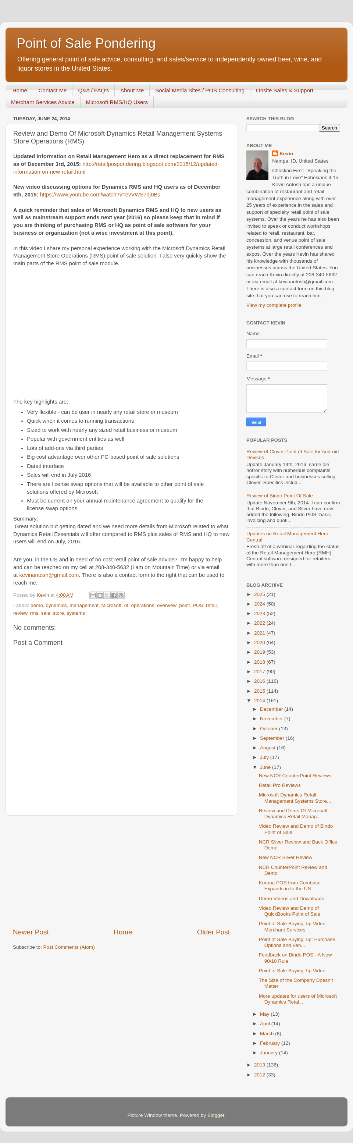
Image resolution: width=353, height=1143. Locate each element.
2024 (260, 604)
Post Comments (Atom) (69, 947)
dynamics (56, 605)
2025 (260, 594)
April (265, 1023)
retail (211, 605)
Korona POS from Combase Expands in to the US (290, 885)
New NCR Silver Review (286, 857)
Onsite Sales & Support (284, 90)
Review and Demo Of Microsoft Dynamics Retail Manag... (293, 813)
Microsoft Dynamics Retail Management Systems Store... (295, 797)
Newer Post (31, 932)
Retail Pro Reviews (280, 785)
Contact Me (53, 90)
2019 (260, 652)
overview (166, 605)
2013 (260, 1065)
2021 (260, 633)
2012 (260, 1075)
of (126, 605)
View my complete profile (274, 305)
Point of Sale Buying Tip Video (292, 970)
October (269, 728)
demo (37, 605)
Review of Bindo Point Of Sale (279, 495)
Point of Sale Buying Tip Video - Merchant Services (294, 926)
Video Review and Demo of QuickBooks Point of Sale (289, 911)
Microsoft (111, 605)
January (269, 1052)
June (266, 767)
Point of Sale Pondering (86, 43)
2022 (260, 623)
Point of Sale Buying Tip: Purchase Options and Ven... (297, 942)
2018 (260, 662)
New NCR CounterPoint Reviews (295, 775)
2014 (260, 700)
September (273, 738)
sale (45, 613)
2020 (260, 642)
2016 (260, 681)
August (268, 747)
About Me (132, 90)
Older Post (213, 932)
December (272, 709)
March (267, 1033)
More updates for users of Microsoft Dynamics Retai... (298, 999)
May (265, 1014)
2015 (260, 691)
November (272, 718)
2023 (260, 613)
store (58, 613)
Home (20, 90)
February (270, 1043)
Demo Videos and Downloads (291, 898)
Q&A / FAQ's (93, 90)
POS (198, 605)
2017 (260, 671)
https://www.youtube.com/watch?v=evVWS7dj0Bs (100, 195)
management (84, 605)
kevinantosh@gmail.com (49, 575)
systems (76, 613)
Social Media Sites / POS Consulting (200, 90)
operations (142, 605)
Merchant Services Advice (43, 102)
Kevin (286, 153)
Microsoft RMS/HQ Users (117, 102)
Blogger (215, 1115)
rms (34, 613)
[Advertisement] (121, 871)
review (20, 613)
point (184, 605)
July (265, 757)
